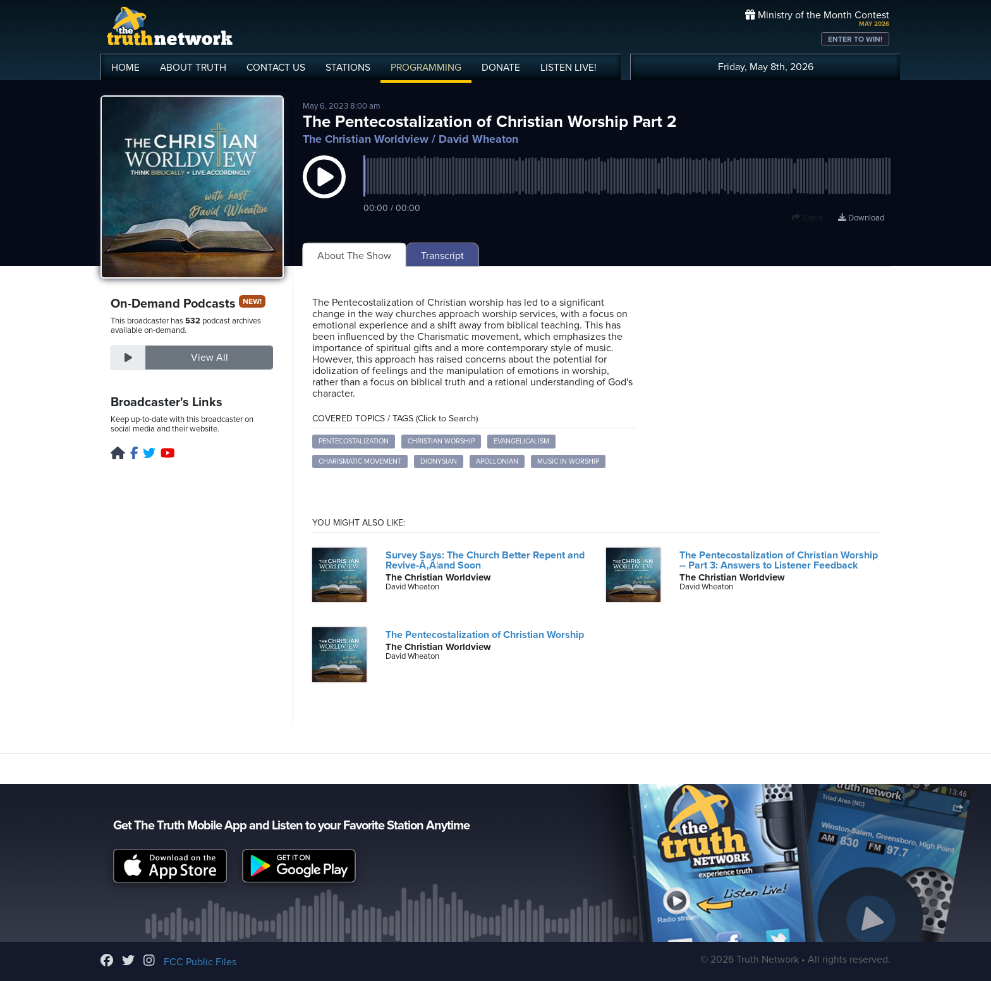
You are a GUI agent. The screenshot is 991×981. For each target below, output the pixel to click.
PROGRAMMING (426, 67)
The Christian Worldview (366, 139)
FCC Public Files (200, 962)
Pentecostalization (354, 441)
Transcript (442, 256)
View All (209, 357)
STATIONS (347, 67)
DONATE (501, 67)
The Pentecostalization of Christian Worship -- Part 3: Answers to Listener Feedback (778, 560)
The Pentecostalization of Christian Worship (485, 635)
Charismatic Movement (360, 461)
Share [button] (807, 218)
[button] (324, 189)
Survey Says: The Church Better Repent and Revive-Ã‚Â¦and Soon (485, 560)
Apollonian (497, 461)
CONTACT (275, 67)
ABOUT (193, 67)
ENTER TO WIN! (855, 39)
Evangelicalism (521, 441)
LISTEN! (568, 67)
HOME (125, 67)
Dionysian (438, 461)
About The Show (354, 256)
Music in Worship (568, 461)
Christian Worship (441, 441)
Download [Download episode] (861, 218)
